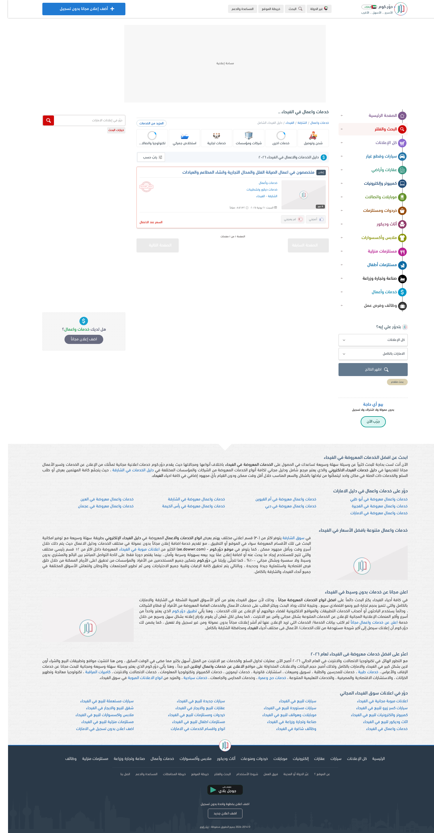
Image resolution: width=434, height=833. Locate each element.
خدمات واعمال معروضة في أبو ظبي (371, 499)
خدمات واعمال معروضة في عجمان (98, 506)
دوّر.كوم (196, 827)
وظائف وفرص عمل (377, 306)
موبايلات (272, 759)
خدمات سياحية (187, 678)
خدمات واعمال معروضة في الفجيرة (372, 506)
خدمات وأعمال (381, 292)
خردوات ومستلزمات (377, 211)
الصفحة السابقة (302, 243)
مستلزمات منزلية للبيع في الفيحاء (99, 722)
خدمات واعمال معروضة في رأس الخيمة (185, 506)
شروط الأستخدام (239, 774)
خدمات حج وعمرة (264, 678)
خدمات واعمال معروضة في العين (99, 499)
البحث (288, 8)
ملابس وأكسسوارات (376, 238)
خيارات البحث (108, 130)
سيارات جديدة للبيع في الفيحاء (193, 701)
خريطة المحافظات (166, 774)
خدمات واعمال (311, 123)
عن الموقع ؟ (314, 774)
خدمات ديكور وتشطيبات (254, 189)
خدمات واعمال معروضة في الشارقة (188, 499)
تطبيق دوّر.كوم (176, 611)
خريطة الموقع (263, 9)
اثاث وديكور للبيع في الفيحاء (377, 722)
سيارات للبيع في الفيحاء (289, 701)
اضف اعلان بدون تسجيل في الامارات (97, 729)
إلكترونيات (293, 759)
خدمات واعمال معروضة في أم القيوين (277, 499)
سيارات (328, 759)
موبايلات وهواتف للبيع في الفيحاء (281, 715)
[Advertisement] (217, 63)
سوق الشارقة (285, 538)
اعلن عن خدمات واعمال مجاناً (366, 623)
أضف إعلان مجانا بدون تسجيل (75, 10)
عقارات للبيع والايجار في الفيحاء (192, 708)
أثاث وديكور (384, 224)
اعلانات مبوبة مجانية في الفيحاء (374, 701)
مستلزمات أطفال (379, 265)
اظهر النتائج (369, 369)
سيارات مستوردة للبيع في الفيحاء (282, 708)
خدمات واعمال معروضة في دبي (282, 506)
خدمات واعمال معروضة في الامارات (371, 513)
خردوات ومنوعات (246, 759)
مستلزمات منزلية (379, 251)
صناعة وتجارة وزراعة (377, 278)
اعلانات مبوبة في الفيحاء (131, 549)
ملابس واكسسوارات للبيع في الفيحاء (97, 715)
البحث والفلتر (383, 129)
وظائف (63, 759)
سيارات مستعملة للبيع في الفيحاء (99, 701)
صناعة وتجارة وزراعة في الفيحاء (283, 722)
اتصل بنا (117, 774)
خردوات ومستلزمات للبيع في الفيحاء (188, 715)
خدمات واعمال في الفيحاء (379, 729)
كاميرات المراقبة (89, 672)
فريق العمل (262, 774)
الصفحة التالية (146, 243)
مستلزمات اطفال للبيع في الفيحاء (190, 722)
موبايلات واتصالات (378, 197)
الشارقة (294, 123)
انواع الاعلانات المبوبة (137, 678)
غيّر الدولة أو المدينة (288, 774)
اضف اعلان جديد (217, 813)
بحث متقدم (389, 382)
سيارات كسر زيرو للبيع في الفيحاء (374, 708)
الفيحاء (282, 123)
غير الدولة (311, 8)
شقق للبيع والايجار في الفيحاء (102, 708)
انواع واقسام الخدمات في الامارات (190, 729)
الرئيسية (370, 759)
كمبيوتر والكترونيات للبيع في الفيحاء (371, 715)
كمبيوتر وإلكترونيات (377, 183)
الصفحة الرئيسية (380, 116)
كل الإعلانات (383, 143)
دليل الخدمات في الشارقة (125, 470)
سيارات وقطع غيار (378, 156)
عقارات (311, 759)
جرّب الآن (365, 422)
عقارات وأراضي (381, 170)
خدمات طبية (360, 672)
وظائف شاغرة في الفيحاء (288, 729)
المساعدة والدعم (235, 9)
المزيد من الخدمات (143, 123)
